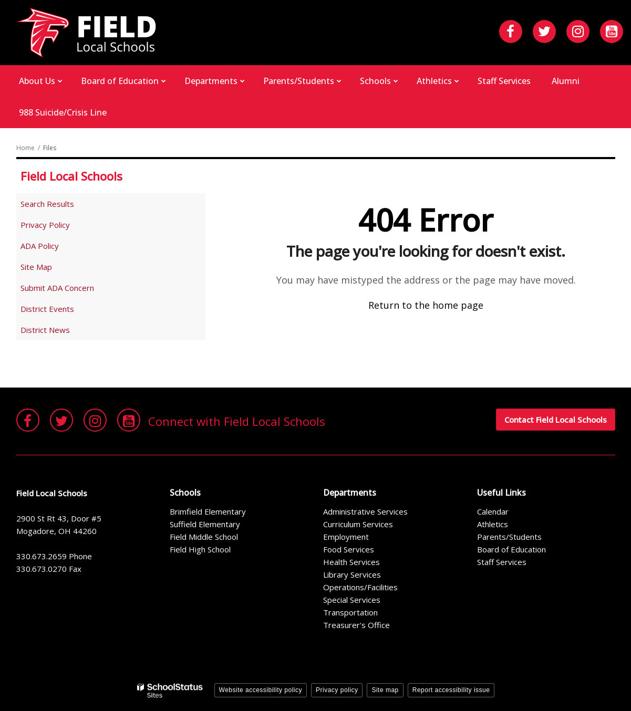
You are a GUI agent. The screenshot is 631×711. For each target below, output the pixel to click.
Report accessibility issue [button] (451, 690)
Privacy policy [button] (337, 690)
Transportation (350, 612)
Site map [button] (384, 690)
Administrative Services (365, 511)
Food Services (348, 549)
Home (25, 147)
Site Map (36, 267)
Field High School (200, 549)
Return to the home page (425, 305)
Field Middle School (204, 536)
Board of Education (511, 549)
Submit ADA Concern (57, 288)
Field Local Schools (71, 176)
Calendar (493, 511)
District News (45, 330)
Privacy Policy (45, 224)
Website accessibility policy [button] (261, 690)
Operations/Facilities (360, 587)
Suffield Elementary (205, 524)
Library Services (352, 574)
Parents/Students (509, 536)
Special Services (351, 599)
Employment (346, 536)
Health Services (351, 562)
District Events (47, 309)
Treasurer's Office (356, 625)
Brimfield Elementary (208, 511)
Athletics (492, 524)
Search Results (47, 203)
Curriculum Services (358, 524)
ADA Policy (39, 246)
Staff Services (501, 562)
